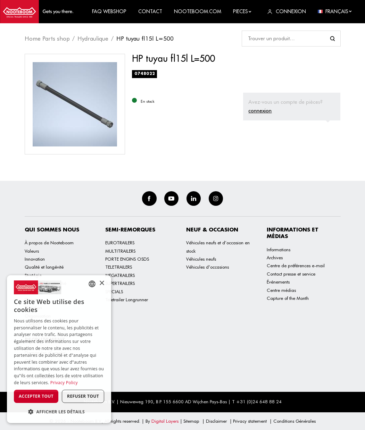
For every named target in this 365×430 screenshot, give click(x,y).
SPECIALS (114, 291)
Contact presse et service (291, 274)
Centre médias (281, 290)
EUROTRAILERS (119, 242)
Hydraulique (92, 38)
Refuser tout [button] (83, 396)
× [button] (101, 283)
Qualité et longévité (44, 267)
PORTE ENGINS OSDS (127, 259)
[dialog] (59, 349)
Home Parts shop (47, 38)
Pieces (242, 11)
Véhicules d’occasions (207, 267)
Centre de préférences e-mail (296, 265)
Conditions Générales (294, 421)
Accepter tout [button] (36, 396)
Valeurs (32, 251)
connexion (260, 110)
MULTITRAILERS (120, 251)
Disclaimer (216, 421)
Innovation (35, 259)
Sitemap (191, 421)
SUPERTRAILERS (120, 283)
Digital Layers (165, 421)
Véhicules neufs (201, 259)
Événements (278, 282)
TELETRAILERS (118, 267)
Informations (278, 249)
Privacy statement (250, 421)
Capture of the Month (288, 298)
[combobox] (92, 283)
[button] (59, 411)
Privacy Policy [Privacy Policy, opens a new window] (64, 383)
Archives (275, 257)
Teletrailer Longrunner (126, 299)
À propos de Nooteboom (49, 242)
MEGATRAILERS (120, 275)
